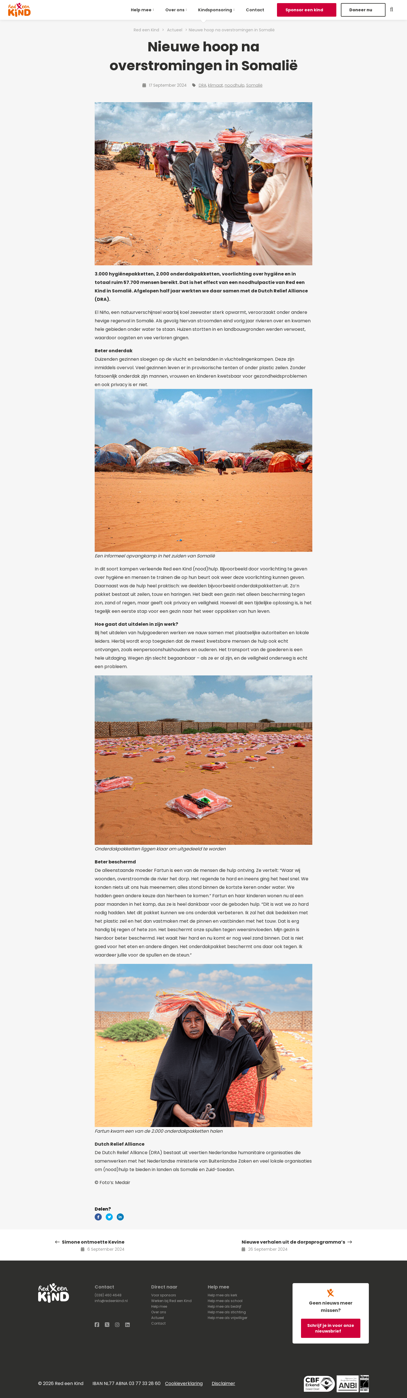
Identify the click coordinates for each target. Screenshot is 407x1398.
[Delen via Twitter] (109, 1216)
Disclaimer (223, 1383)
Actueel (157, 1317)
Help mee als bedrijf (224, 1306)
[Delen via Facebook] (98, 1216)
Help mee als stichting (227, 1312)
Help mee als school (225, 1300)
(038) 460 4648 (108, 1295)
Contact (255, 10)
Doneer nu (361, 10)
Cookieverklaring (184, 1383)
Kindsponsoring (215, 10)
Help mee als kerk (222, 1295)
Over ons (175, 10)
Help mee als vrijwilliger (227, 1317)
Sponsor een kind (304, 10)
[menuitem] (143, 10)
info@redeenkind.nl (111, 1300)
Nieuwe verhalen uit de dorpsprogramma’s (297, 1242)
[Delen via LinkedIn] (120, 1216)
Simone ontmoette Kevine (89, 1242)
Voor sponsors (163, 1295)
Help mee (141, 10)
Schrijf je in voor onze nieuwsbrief (330, 1328)
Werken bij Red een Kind (171, 1300)
